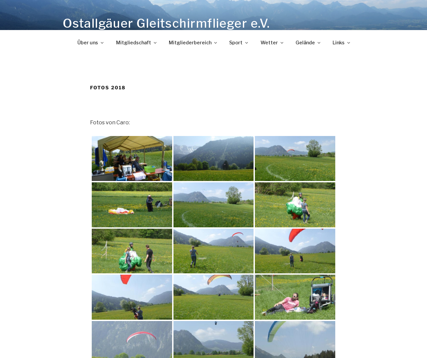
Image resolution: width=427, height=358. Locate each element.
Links (342, 43)
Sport (239, 43)
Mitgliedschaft (136, 43)
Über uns (90, 43)
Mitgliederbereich (193, 43)
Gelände (308, 43)
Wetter (272, 43)
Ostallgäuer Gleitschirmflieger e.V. (166, 23)
